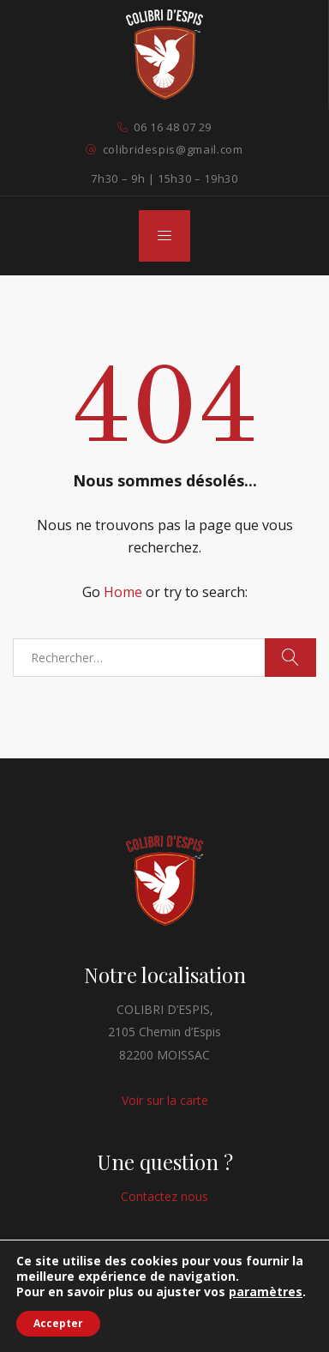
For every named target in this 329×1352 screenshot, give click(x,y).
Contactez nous (164, 1196)
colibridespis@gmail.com (173, 149)
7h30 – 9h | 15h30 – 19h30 (164, 178)
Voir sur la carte (165, 1100)
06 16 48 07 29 (173, 127)
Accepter (58, 1323)
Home (123, 591)
